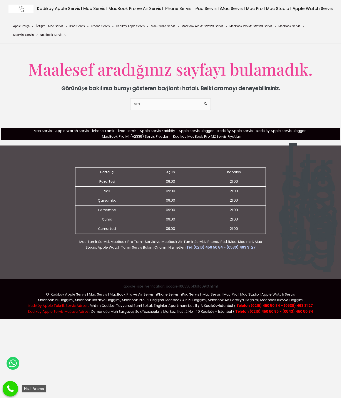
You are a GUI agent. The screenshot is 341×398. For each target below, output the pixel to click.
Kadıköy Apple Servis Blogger (281, 130)
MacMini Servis (25, 35)
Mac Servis (42, 130)
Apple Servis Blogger (196, 130)
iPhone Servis (102, 26)
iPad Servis (79, 26)
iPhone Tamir (103, 130)
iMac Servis (57, 26)
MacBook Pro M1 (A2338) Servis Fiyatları (135, 136)
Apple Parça (23, 26)
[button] (31, 26)
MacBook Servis (291, 26)
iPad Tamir (127, 130)
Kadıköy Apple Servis (132, 26)
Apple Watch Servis (72, 130)
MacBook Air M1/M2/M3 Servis (204, 26)
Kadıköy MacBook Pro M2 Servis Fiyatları (207, 136)
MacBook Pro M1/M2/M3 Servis (252, 26)
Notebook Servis (53, 35)
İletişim (40, 26)
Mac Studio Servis (165, 26)
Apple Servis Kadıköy (157, 130)
